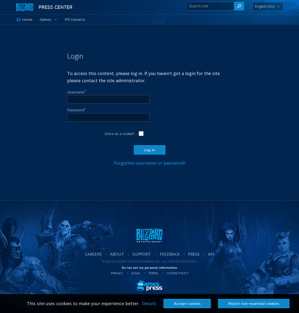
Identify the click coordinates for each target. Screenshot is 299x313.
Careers (93, 254)
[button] (265, 6)
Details (149, 303)
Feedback (170, 254)
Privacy (117, 273)
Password (76, 110)
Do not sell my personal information (149, 268)
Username (76, 91)
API (211, 254)
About (117, 254)
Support (141, 254)
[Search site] (210, 6)
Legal (135, 273)
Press (194, 254)
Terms (153, 273)
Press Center (55, 7)
